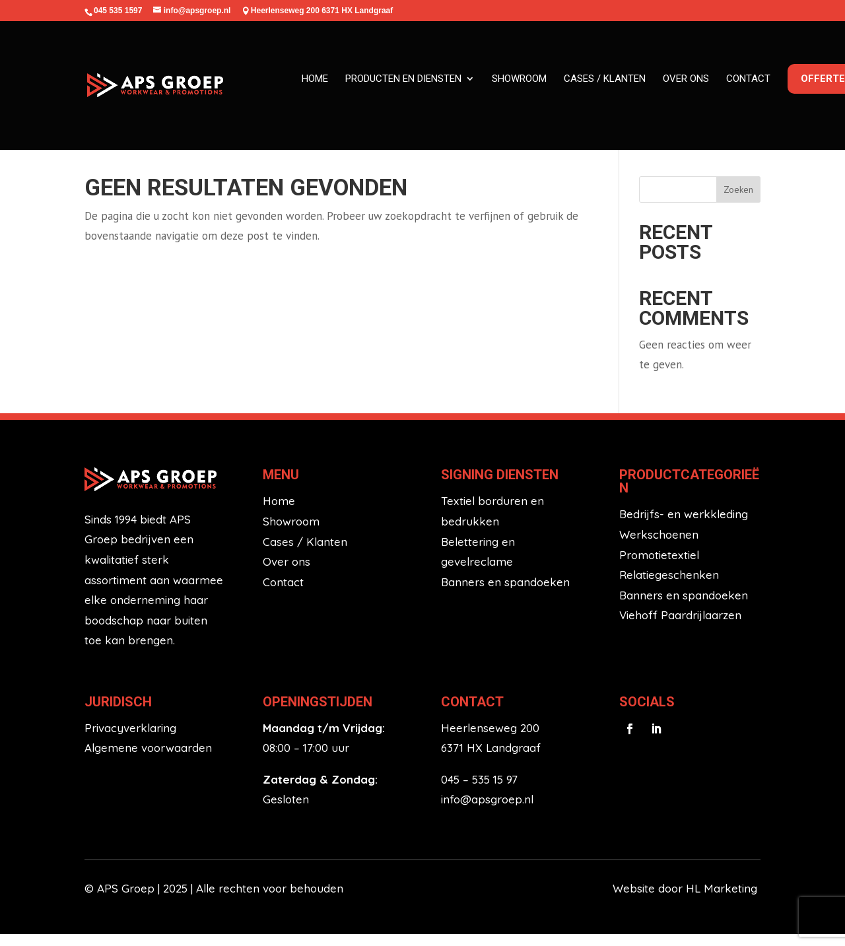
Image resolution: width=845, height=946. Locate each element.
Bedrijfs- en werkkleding (683, 526)
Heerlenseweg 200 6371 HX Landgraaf (322, 10)
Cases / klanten (605, 78)
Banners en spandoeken (505, 593)
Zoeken (738, 201)
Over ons (686, 78)
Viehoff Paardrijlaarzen (680, 627)
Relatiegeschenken (669, 586)
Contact (748, 78)
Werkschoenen (658, 546)
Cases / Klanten (305, 553)
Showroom (519, 78)
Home (315, 78)
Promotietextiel (659, 566)
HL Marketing (723, 900)
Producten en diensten (403, 78)
